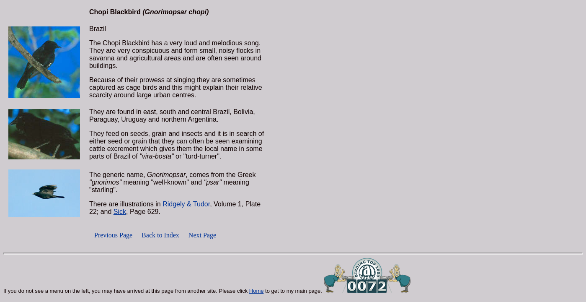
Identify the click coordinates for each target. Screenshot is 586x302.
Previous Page (113, 235)
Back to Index (160, 235)
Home (256, 291)
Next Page (202, 235)
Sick (120, 211)
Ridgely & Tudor (186, 204)
